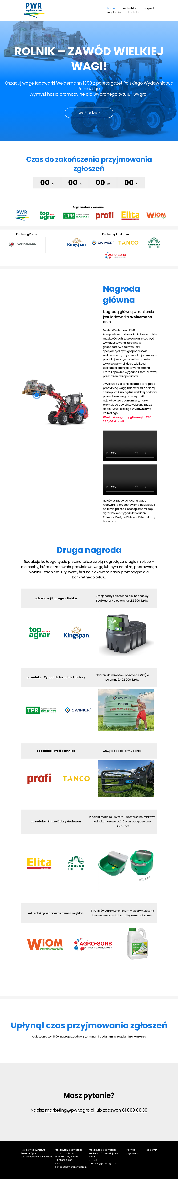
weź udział (129, 8)
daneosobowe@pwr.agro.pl (71, 1167)
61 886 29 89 (65, 1160)
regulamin (114, 12)
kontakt (133, 12)
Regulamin (151, 1150)
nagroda (149, 8)
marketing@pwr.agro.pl (69, 1110)
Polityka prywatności (133, 1151)
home (111, 8)
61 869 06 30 (134, 1110)
